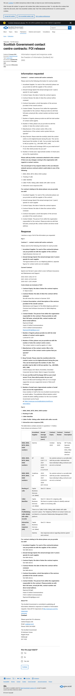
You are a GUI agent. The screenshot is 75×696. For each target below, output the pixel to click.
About (5, 32)
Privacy (50, 681)
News (16, 32)
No (25, 657)
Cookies (24, 681)
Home (5, 36)
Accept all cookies (10, 16)
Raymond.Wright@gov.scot (31, 330)
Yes (25, 653)
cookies (10, 3)
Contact (18, 681)
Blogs (53, 32)
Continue (24, 667)
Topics (10, 32)
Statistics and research (35, 32)
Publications (23, 32)
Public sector (9, 58)
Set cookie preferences (43, 16)
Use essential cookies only (25, 16)
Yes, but (26, 661)
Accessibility (6, 681)
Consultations (46, 32)
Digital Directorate (13, 56)
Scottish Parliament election (16, 23)
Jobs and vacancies (42, 681)
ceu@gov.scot (29, 624)
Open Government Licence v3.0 (28, 688)
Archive (13, 681)
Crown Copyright (32, 681)
